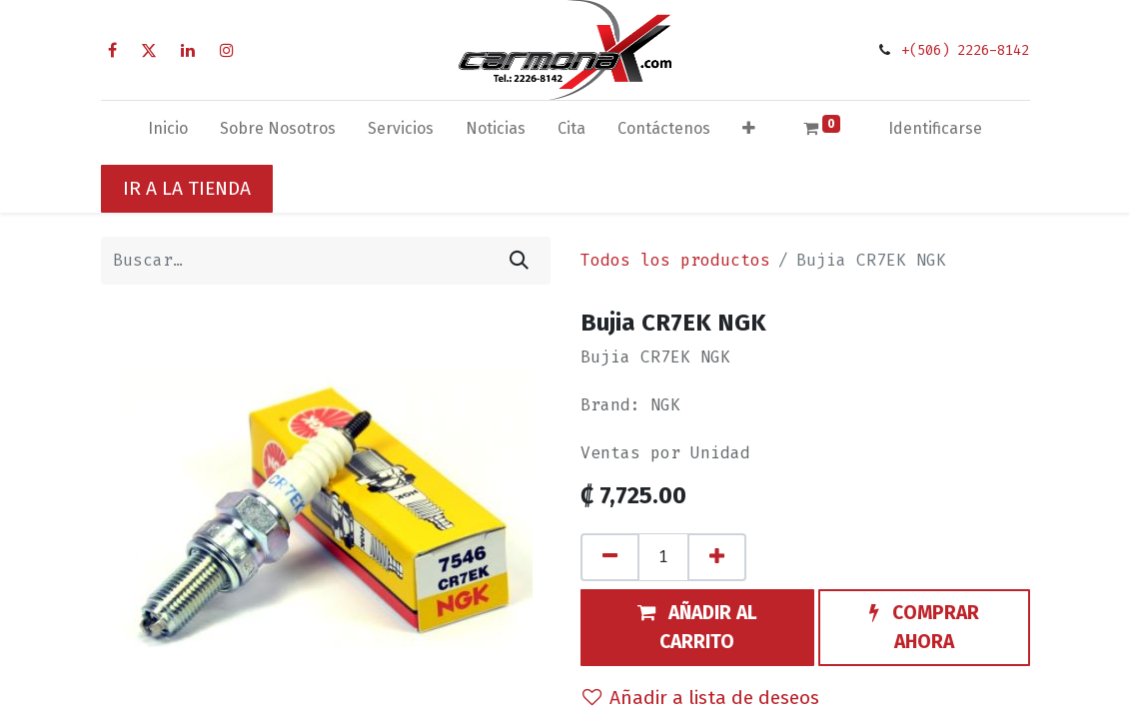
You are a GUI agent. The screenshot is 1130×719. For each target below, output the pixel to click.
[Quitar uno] (609, 557)
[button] (748, 133)
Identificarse (935, 128)
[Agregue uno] (716, 557)
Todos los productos (675, 260)
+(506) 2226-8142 (965, 50)
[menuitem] (168, 133)
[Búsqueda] (519, 261)
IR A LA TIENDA (187, 188)
